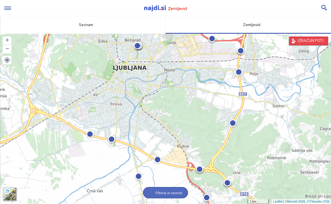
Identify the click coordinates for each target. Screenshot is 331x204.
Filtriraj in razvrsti (165, 193)
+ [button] (7, 41)
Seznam (82, 24)
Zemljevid (248, 24)
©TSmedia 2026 (318, 201)
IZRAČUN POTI (311, 40)
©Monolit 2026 (295, 201)
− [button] (7, 49)
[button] (7, 60)
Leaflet (277, 201)
